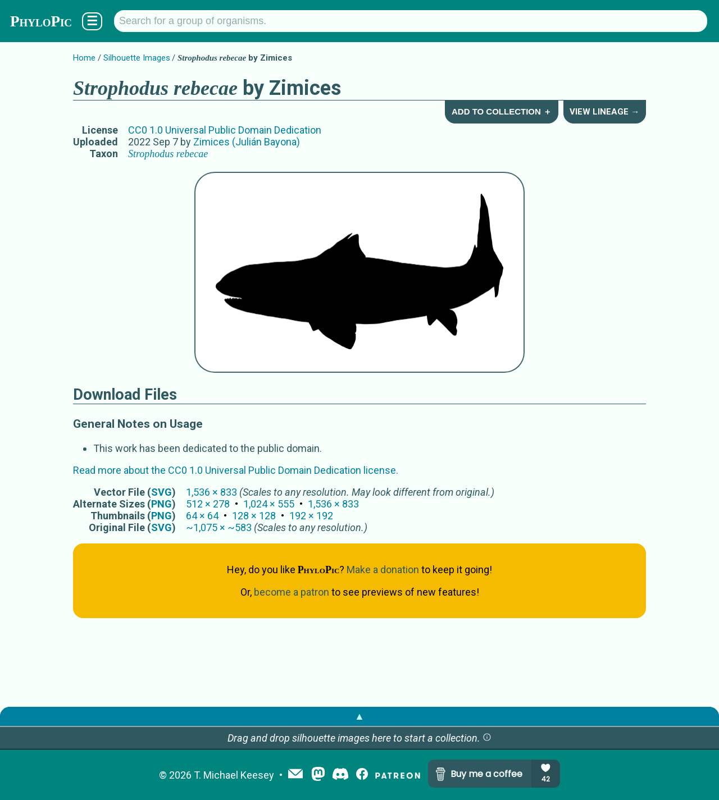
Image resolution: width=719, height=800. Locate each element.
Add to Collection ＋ (502, 111)
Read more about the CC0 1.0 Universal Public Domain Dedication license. (235, 470)
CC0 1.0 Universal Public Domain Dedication (224, 130)
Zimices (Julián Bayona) (246, 142)
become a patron (291, 592)
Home (84, 58)
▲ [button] (359, 716)
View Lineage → (604, 112)
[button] (487, 738)
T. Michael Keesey (234, 775)
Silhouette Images (136, 58)
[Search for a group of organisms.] (410, 21)
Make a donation (383, 569)
